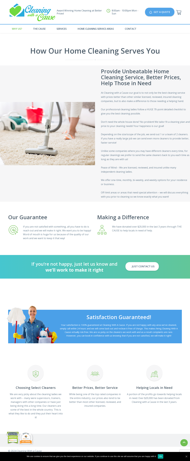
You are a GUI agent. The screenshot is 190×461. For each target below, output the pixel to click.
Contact (130, 28)
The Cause (39, 28)
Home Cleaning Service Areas (96, 28)
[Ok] (186, 456)
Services (62, 28)
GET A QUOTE (159, 12)
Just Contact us (143, 266)
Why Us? (17, 28)
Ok (160, 456)
